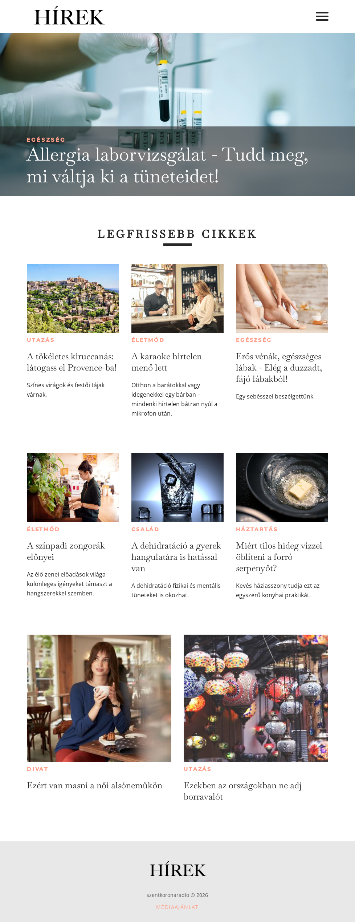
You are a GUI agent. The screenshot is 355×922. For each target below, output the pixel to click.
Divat (38, 769)
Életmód (148, 340)
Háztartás (257, 529)
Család (145, 529)
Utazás (41, 340)
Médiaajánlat (177, 906)
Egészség (46, 139)
